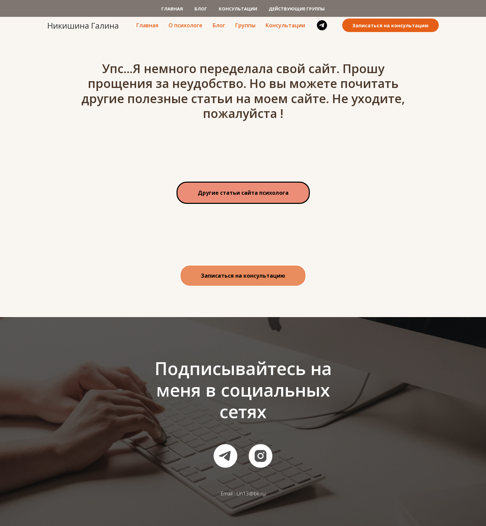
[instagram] (260, 456)
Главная (147, 25)
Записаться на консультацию (390, 25)
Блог (219, 25)
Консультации (285, 25)
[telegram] (322, 25)
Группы (245, 25)
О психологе (185, 25)
